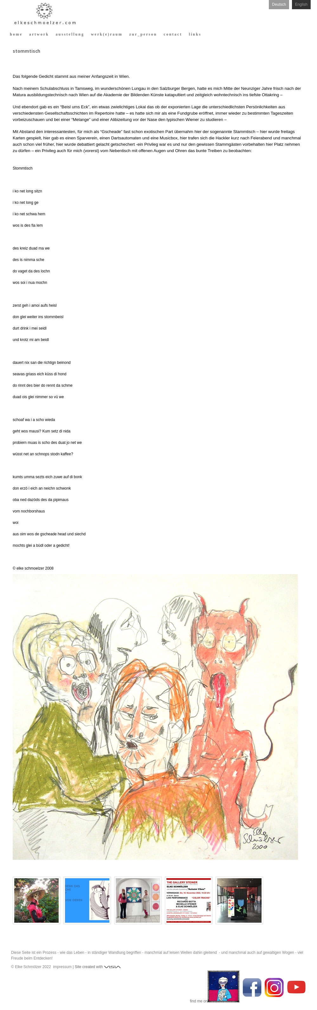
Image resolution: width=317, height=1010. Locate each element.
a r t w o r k (38, 34)
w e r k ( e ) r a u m (106, 34)
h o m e (16, 34)
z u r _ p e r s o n (142, 34)
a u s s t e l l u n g (69, 34)
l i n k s (195, 34)
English (301, 4)
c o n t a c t (172, 34)
